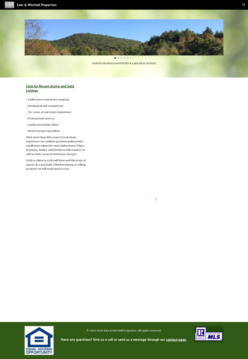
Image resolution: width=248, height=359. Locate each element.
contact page (176, 339)
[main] (124, 63)
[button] (244, 5)
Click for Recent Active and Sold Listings (50, 88)
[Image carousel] (124, 39)
